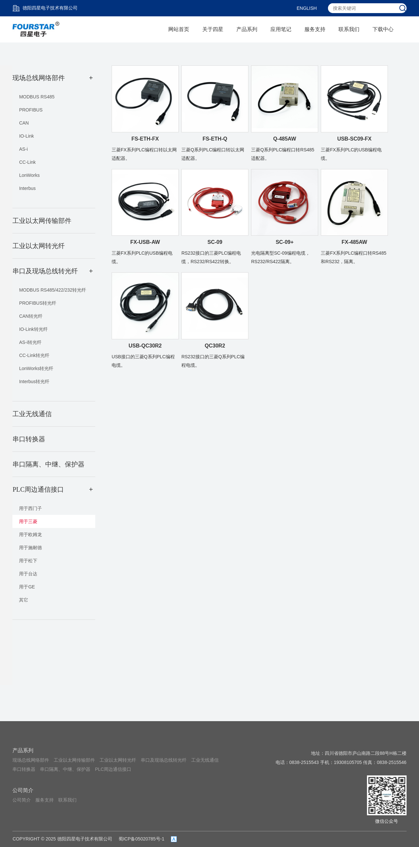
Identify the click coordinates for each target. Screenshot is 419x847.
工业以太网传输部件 (74, 760)
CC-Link (27, 162)
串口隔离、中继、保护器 (65, 769)
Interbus (27, 188)
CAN (24, 123)
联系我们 (348, 29)
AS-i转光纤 (30, 342)
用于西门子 (30, 508)
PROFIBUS (31, 109)
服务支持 (314, 29)
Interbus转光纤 (34, 381)
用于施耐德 (30, 547)
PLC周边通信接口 (113, 769)
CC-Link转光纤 (34, 355)
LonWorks (29, 175)
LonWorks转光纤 (36, 368)
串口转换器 (23, 769)
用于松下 (28, 560)
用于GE (27, 586)
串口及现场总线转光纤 (164, 760)
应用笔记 (280, 29)
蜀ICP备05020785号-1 (141, 838)
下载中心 (383, 29)
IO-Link (26, 136)
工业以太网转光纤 (118, 760)
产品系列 (246, 29)
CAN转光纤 (31, 316)
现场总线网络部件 (30, 760)
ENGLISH (307, 8)
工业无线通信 (205, 760)
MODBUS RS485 (36, 96)
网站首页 (178, 29)
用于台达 (28, 573)
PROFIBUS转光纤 (37, 303)
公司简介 (22, 790)
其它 (23, 599)
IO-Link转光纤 (33, 329)
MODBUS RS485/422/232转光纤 (52, 290)
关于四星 (212, 29)
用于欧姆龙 (30, 534)
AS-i (23, 149)
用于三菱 (28, 521)
